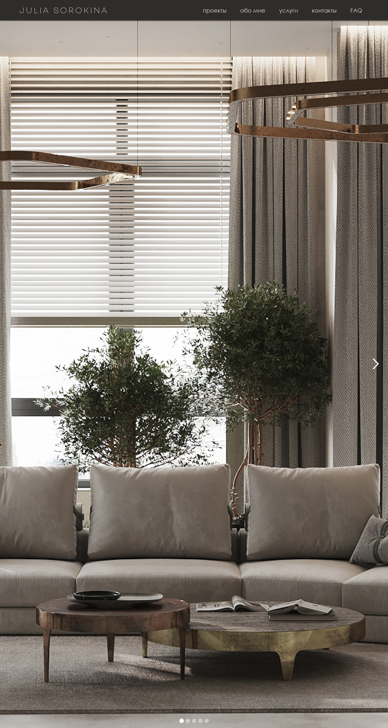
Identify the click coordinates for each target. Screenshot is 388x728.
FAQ (356, 10)
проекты (214, 10)
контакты (324, 10)
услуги (288, 10)
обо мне (252, 10)
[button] (12, 364)
